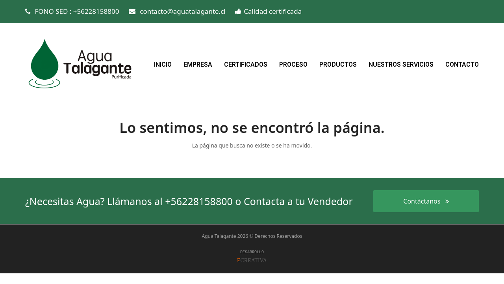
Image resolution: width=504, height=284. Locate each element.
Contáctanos (425, 201)
